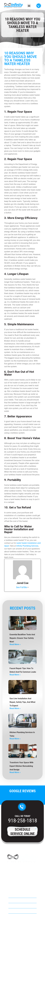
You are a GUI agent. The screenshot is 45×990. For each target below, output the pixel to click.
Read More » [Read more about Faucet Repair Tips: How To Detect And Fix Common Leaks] (15, 675)
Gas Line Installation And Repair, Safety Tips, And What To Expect (22, 702)
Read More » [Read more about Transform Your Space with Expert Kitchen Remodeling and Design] (15, 772)
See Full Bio (21, 587)
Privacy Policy (22, 982)
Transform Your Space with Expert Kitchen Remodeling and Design (21, 766)
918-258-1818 (22, 820)
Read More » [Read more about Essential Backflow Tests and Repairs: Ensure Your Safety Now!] (15, 644)
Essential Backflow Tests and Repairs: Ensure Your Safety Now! (22, 638)
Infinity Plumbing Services (27, 546)
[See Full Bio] (28, 587)
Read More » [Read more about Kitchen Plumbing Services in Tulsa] (15, 739)
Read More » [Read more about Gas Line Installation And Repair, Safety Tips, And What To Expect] (15, 708)
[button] (29, 6)
